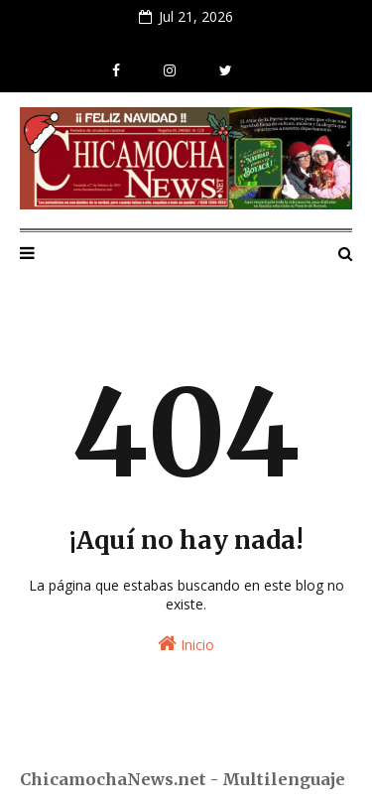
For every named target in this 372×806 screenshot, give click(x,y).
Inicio (186, 643)
